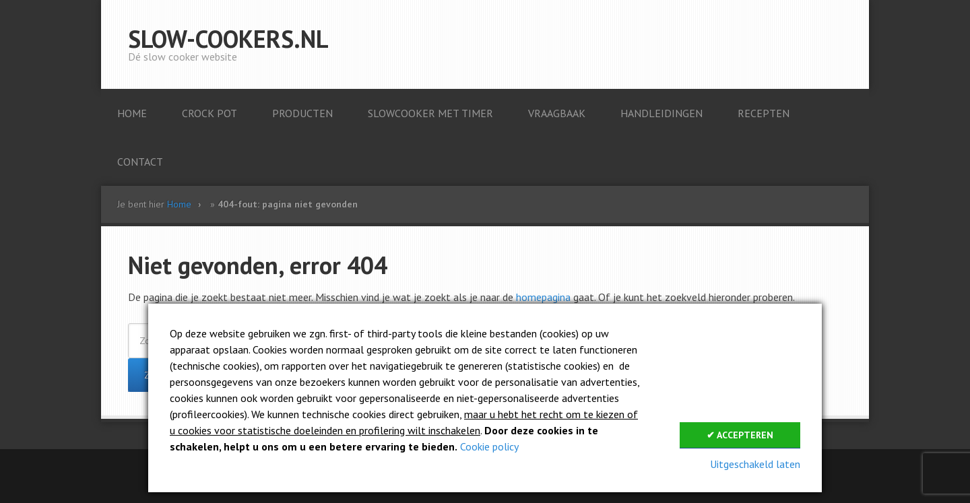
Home (179, 204)
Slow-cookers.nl (228, 39)
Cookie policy (489, 446)
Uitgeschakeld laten (755, 464)
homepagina (543, 297)
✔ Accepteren (740, 435)
